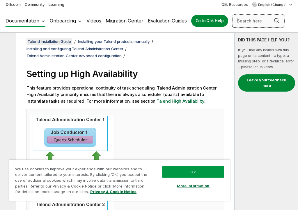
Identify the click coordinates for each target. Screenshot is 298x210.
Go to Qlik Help (210, 20)
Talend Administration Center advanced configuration (73, 55)
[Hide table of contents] (7, 41)
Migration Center (124, 21)
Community (35, 4)
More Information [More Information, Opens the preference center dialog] (193, 185)
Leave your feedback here (266, 83)
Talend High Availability (180, 101)
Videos (93, 21)
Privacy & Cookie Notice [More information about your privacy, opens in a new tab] (113, 191)
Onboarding (63, 21)
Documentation (22, 21)
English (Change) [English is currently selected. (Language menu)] (273, 5)
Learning (56, 4)
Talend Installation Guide (49, 41)
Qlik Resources (234, 4)
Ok (193, 171)
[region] (119, 180)
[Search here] (258, 21)
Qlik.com (13, 4)
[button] (276, 21)
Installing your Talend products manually (114, 41)
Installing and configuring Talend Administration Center (74, 48)
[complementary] (266, 121)
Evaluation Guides (167, 21)
